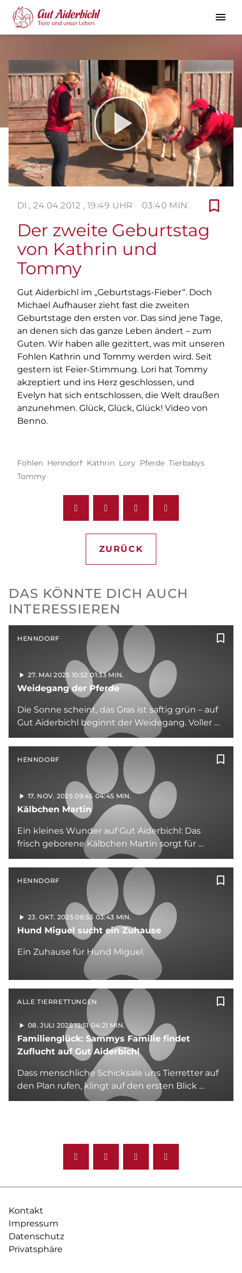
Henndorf (64, 463)
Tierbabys (187, 463)
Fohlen (30, 463)
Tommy (31, 476)
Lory (127, 463)
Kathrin (101, 463)
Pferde (152, 463)
